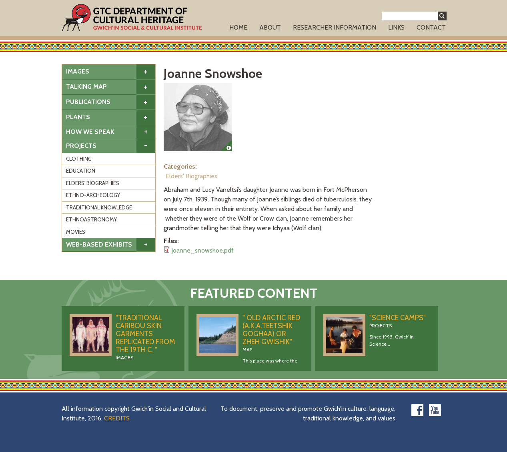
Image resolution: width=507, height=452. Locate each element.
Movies (75, 232)
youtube (435, 410)
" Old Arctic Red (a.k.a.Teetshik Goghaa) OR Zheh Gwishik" (271, 329)
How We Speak (90, 131)
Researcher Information (334, 27)
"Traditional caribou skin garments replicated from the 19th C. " (145, 333)
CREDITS (117, 418)
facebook (417, 410)
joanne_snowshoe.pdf (203, 250)
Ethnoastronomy (91, 219)
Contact (431, 27)
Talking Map (86, 86)
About (270, 27)
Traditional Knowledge (99, 207)
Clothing (79, 158)
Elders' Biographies (92, 183)
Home (238, 27)
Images (77, 71)
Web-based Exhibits (99, 244)
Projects (81, 145)
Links (396, 27)
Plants (78, 117)
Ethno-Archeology (93, 195)
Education (80, 170)
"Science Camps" (397, 317)
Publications (88, 102)
